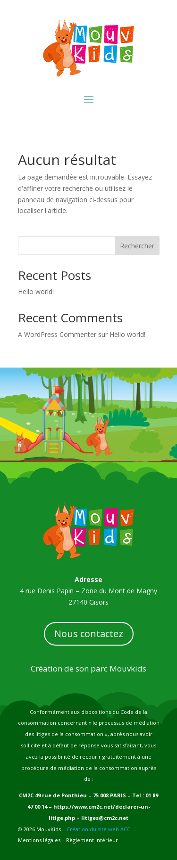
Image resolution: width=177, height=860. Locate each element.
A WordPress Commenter (57, 334)
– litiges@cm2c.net (101, 817)
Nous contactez (88, 633)
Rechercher (137, 245)
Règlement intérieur (91, 840)
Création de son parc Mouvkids (88, 668)
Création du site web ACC (98, 829)
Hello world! (36, 291)
